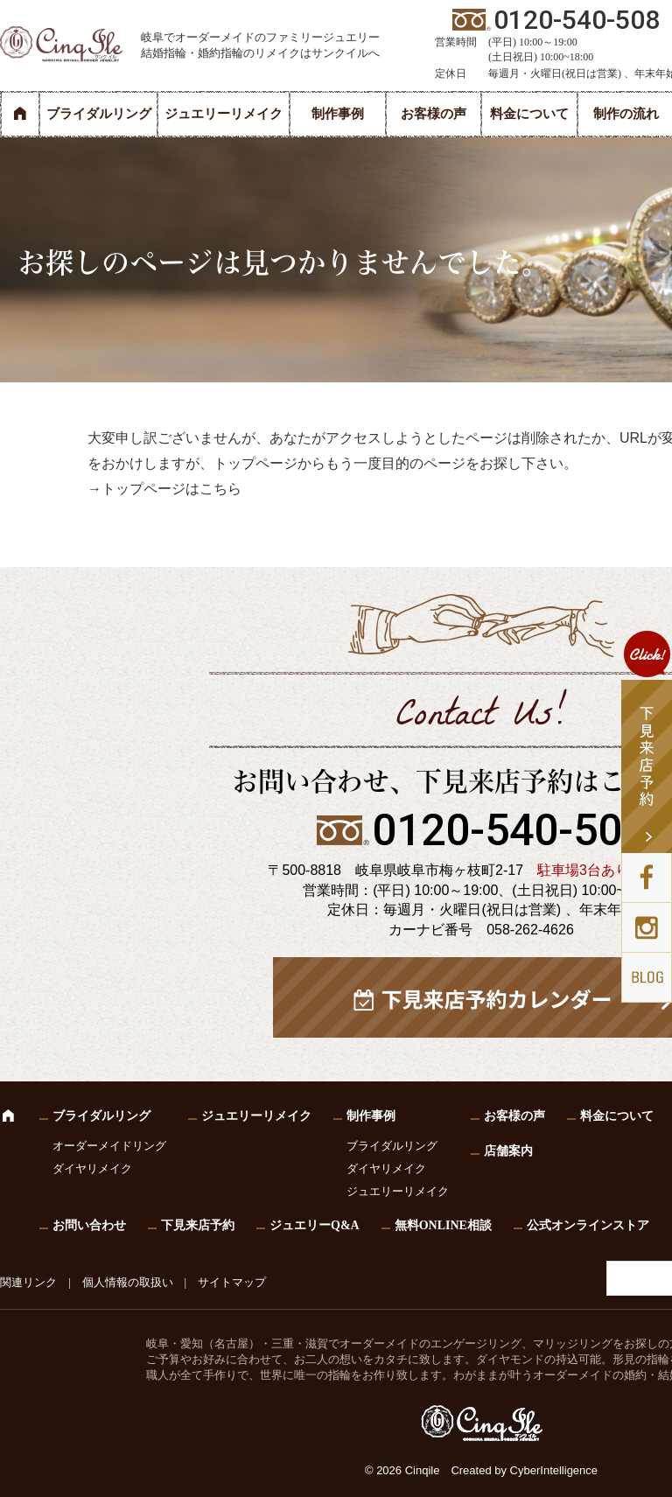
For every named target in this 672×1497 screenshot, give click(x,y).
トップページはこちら (172, 488)
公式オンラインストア (588, 1225)
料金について (529, 114)
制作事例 (338, 114)
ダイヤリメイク (92, 1168)
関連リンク (28, 1282)
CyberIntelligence (554, 1470)
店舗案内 (508, 1151)
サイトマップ (232, 1282)
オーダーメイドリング (109, 1145)
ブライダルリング (98, 114)
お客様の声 (433, 114)
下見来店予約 (197, 1225)
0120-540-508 (509, 830)
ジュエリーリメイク (223, 114)
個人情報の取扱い (127, 1282)
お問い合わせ (89, 1225)
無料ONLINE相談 (443, 1225)
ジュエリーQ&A (315, 1225)
